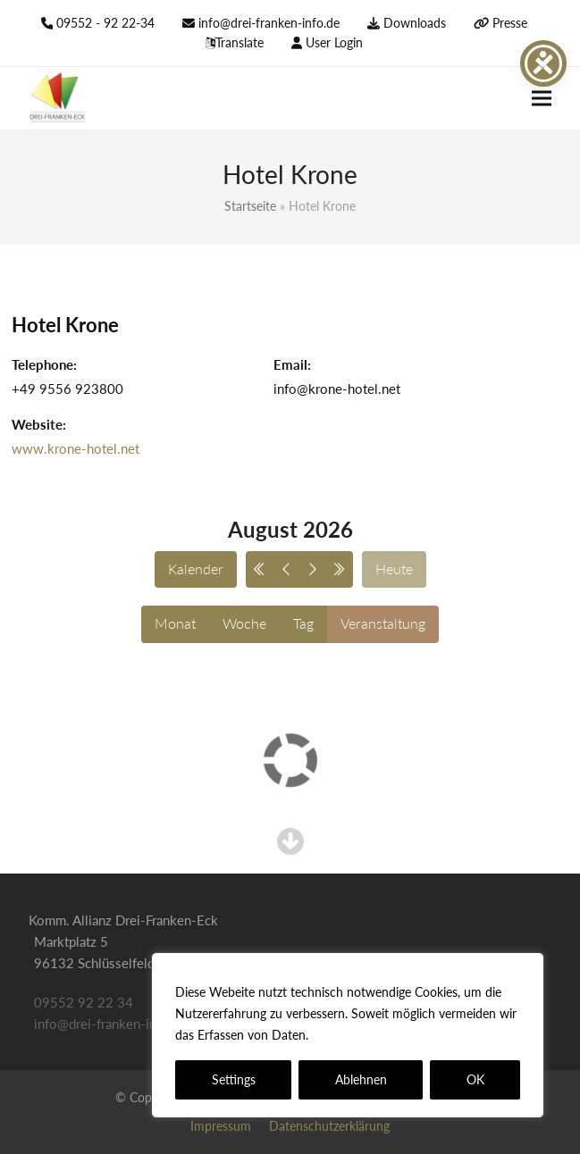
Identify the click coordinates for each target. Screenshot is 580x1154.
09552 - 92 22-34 (105, 22)
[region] (347, 1035)
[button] (541, 98)
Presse (509, 22)
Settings (234, 1079)
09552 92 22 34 (83, 1002)
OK (475, 1079)
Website (37, 424)
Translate (239, 42)
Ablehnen (361, 1079)
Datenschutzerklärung (376, 1034)
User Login (334, 42)
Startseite (250, 205)
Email (290, 364)
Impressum (220, 1125)
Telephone (42, 364)
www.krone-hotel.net (75, 448)
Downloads (414, 22)
